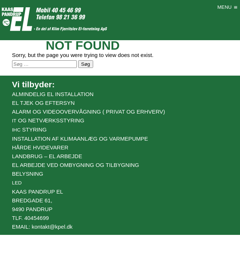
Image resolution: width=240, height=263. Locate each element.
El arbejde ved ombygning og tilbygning (75, 165)
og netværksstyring (48, 120)
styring (29, 129)
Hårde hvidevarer (40, 147)
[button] (224, 7)
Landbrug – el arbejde (47, 156)
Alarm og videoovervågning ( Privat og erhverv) (88, 111)
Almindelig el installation (53, 94)
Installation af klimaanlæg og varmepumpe (80, 139)
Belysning (27, 174)
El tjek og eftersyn (43, 103)
